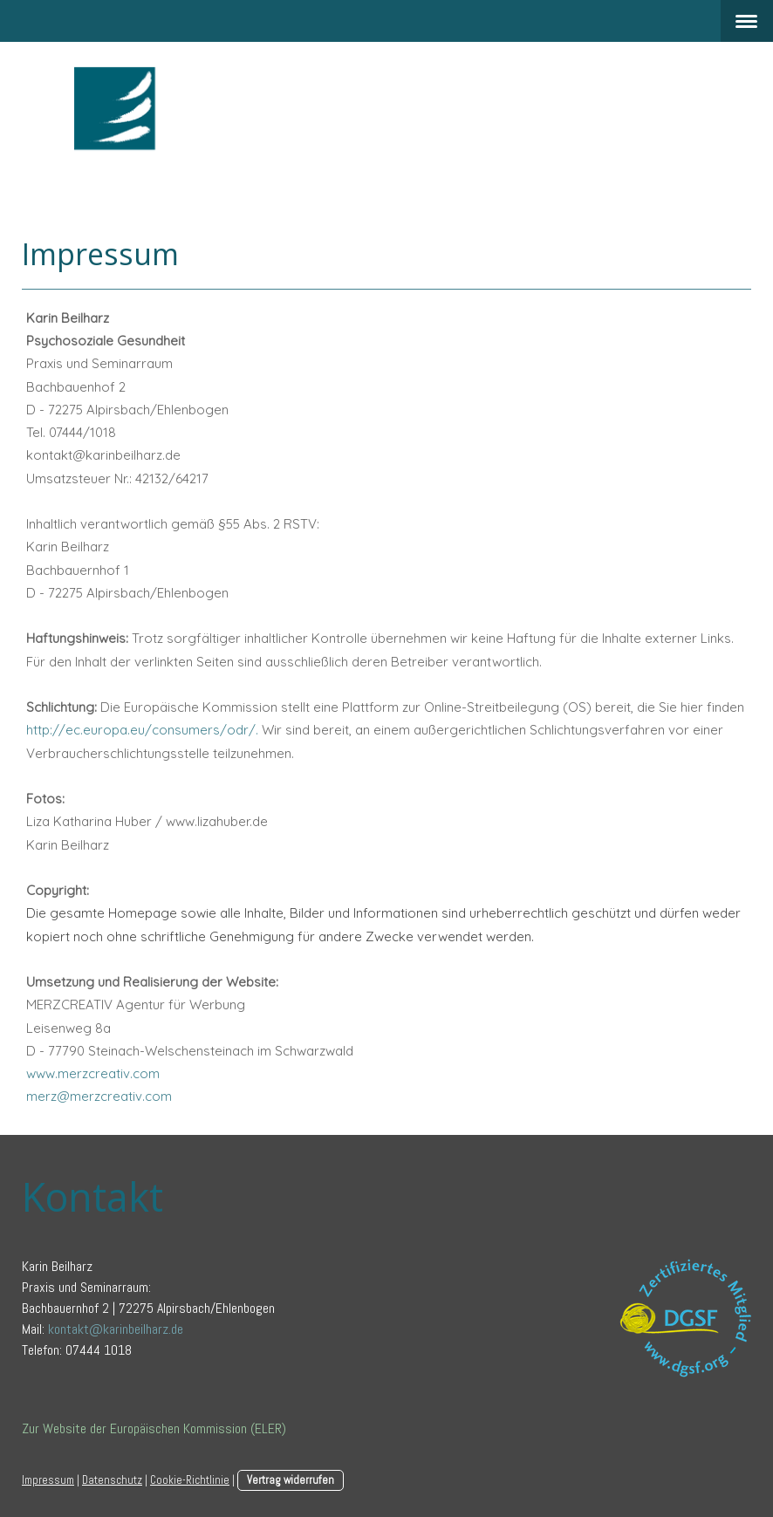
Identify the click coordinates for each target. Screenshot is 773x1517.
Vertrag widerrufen (290, 1480)
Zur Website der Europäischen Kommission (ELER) (154, 1428)
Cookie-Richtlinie (189, 1480)
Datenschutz (112, 1480)
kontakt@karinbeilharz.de (115, 1329)
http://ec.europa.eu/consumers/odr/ (141, 729)
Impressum (48, 1480)
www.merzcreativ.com (93, 1073)
